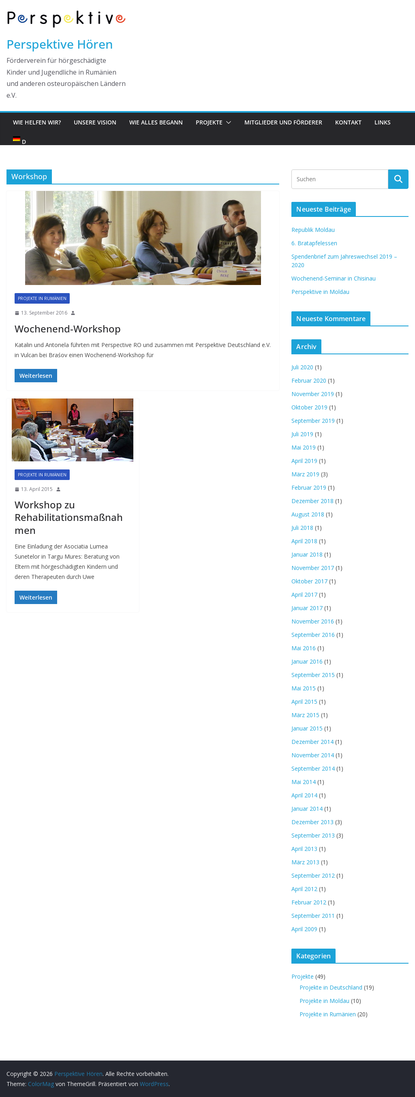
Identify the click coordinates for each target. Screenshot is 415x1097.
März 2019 (305, 474)
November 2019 (312, 394)
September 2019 (313, 420)
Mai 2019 (303, 447)
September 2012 (313, 875)
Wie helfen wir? (37, 122)
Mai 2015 (303, 688)
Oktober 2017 (309, 581)
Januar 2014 (307, 808)
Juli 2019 (302, 434)
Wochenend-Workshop (68, 328)
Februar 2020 (308, 380)
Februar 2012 (308, 902)
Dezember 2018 (312, 501)
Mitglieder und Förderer (283, 122)
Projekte (209, 122)
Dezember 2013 (312, 822)
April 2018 (304, 541)
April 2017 (304, 594)
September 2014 (313, 768)
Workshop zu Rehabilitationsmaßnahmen (69, 517)
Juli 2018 (302, 527)
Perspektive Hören (59, 44)
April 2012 (304, 889)
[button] (226, 122)
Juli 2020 (302, 367)
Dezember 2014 (312, 742)
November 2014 (312, 755)
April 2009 (304, 929)
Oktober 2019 (309, 407)
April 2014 (304, 795)
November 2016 (312, 621)
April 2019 (304, 461)
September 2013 (313, 835)
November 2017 (312, 568)
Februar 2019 (308, 487)
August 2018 (307, 514)
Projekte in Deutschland (330, 987)
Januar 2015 (307, 728)
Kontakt (348, 122)
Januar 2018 (307, 554)
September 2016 (313, 634)
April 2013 (304, 849)
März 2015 (305, 715)
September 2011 (313, 915)
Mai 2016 (303, 648)
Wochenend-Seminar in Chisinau (333, 278)
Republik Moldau (313, 230)
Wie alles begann (156, 122)
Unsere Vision (95, 122)
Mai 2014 (303, 782)
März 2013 (305, 862)
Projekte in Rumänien (42, 298)
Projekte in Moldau (324, 1001)
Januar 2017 (307, 608)
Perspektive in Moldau (320, 292)
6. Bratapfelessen (314, 243)
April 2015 (304, 701)
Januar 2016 (307, 661)
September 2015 (313, 675)
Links (382, 122)
